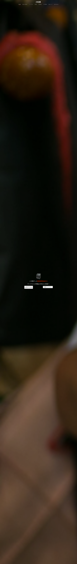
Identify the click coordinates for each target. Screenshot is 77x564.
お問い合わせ (56, 4)
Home (20, 4)
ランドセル (31, 4)
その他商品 (45, 4)
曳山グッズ (50, 4)
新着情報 (40, 4)
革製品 (36, 4)
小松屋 (38, 2)
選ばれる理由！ (25, 4)
